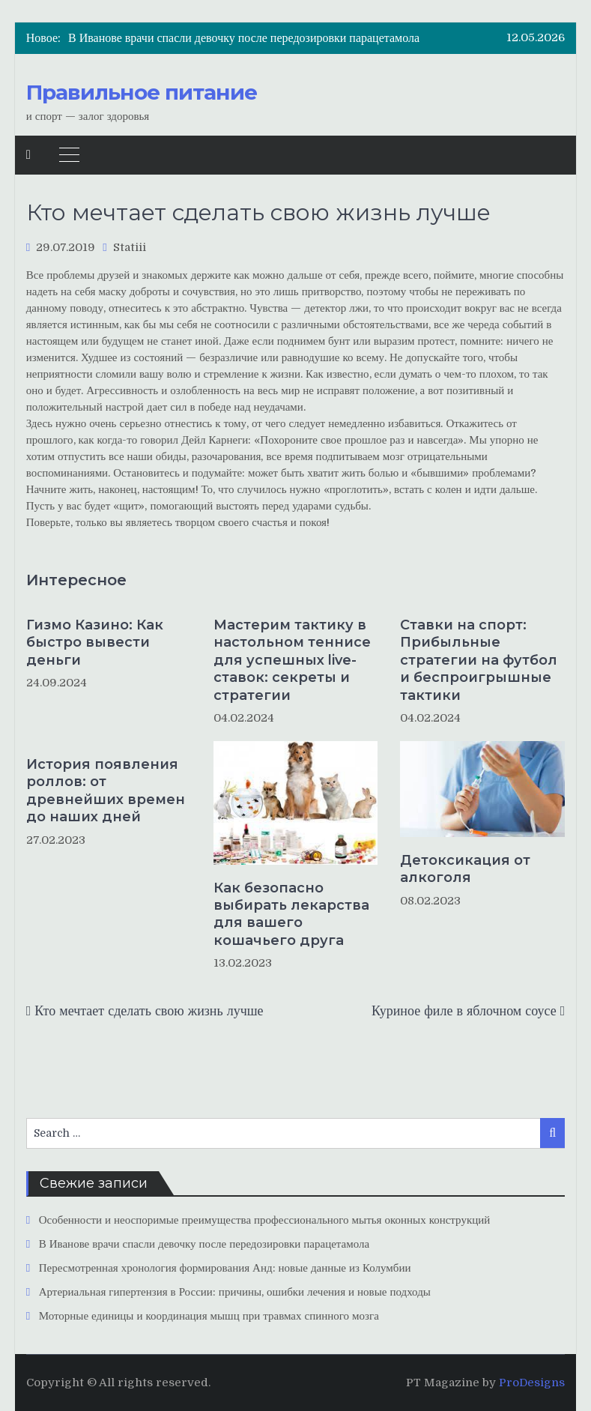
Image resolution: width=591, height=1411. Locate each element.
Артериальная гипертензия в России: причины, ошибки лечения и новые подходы (235, 1292)
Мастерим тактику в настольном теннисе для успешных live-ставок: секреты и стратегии (292, 660)
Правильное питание (141, 92)
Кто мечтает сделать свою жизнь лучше (148, 1010)
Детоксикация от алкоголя (465, 869)
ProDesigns (532, 1382)
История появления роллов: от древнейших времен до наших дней (105, 790)
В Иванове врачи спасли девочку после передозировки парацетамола (243, 38)
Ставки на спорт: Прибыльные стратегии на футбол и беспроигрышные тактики (478, 660)
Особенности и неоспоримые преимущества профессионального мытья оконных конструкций (265, 1220)
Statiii (129, 247)
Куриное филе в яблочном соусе (464, 1010)
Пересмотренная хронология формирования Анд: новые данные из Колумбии (225, 1268)
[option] (262, 38)
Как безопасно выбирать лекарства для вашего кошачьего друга (291, 914)
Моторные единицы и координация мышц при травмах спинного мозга (209, 1316)
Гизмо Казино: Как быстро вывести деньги (94, 642)
